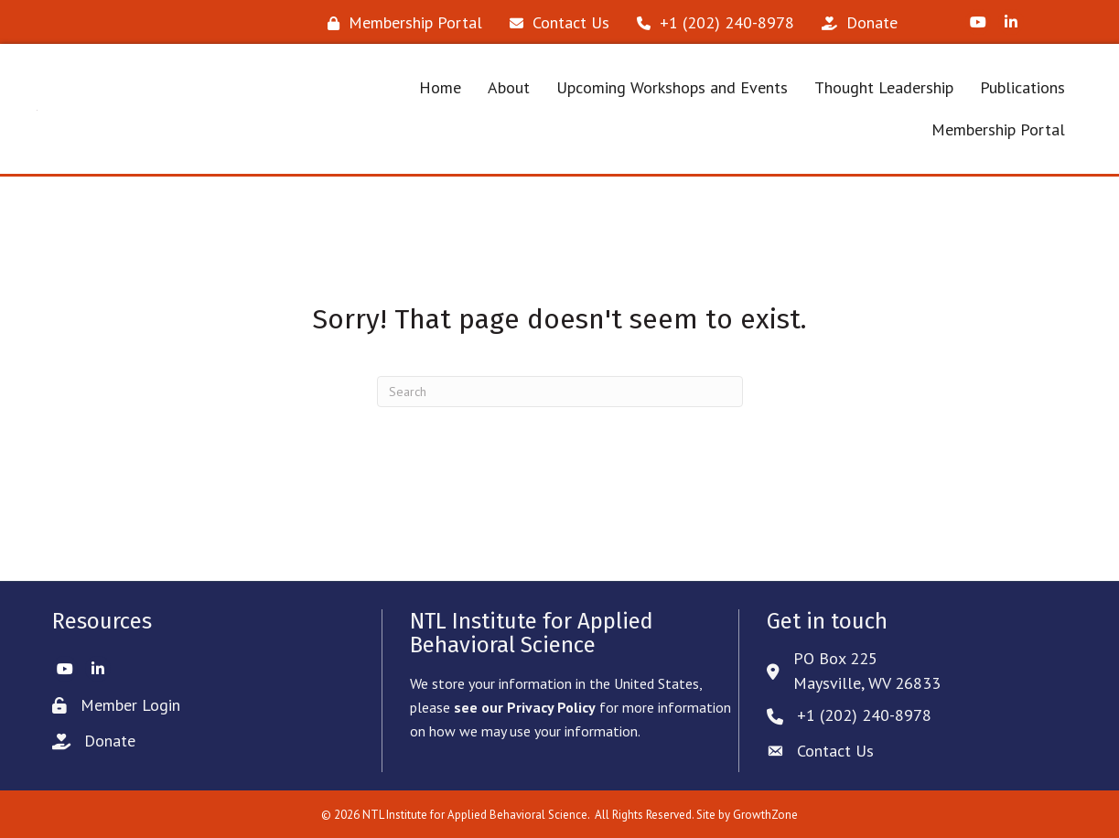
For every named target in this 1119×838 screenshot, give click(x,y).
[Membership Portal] (400, 23)
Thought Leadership (883, 87)
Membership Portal (998, 129)
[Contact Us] (554, 23)
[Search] (560, 391)
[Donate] (855, 23)
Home (440, 87)
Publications (1022, 87)
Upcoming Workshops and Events (672, 87)
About (509, 87)
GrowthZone (765, 814)
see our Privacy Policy (525, 707)
